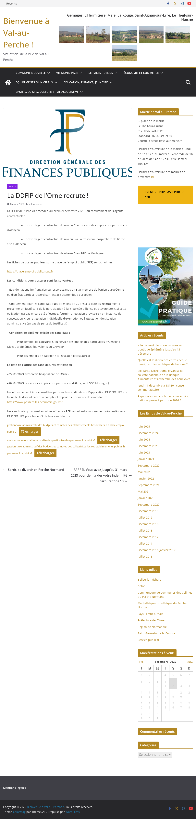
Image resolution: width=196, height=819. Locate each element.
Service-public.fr (148, 640)
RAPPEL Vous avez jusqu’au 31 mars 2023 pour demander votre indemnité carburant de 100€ (101, 475)
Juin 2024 (144, 439)
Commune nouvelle (31, 73)
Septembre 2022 (148, 465)
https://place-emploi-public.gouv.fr (30, 271)
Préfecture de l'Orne (151, 620)
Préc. (141, 662)
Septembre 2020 (148, 504)
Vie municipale (67, 73)
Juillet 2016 (145, 556)
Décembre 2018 (148, 524)
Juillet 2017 (145, 543)
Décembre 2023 (148, 446)
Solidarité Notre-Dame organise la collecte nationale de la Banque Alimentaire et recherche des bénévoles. (164, 375)
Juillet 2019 (145, 517)
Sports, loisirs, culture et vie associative (47, 92)
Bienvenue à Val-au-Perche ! (26, 32)
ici (152, 177)
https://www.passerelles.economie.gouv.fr (35, 402)
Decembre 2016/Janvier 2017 (157, 550)
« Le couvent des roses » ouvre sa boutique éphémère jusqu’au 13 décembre (160, 349)
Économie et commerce (141, 73)
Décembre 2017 (148, 537)
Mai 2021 (144, 491)
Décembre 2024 (148, 433)
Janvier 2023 (146, 459)
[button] (48, 73)
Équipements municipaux (34, 82)
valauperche (35, 204)
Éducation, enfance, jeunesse (86, 82)
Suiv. (190, 662)
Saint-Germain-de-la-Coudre (156, 633)
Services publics (101, 73)
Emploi (12, 186)
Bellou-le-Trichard (150, 579)
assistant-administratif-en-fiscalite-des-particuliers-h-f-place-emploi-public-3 (51, 440)
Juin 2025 (144, 426)
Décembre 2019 (148, 511)
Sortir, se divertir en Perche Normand (33, 470)
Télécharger (30, 431)
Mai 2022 (144, 472)
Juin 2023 (144, 452)
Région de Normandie (152, 627)
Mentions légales (14, 788)
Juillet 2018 (145, 530)
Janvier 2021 (146, 498)
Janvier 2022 (146, 478)
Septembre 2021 (148, 485)
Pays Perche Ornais (150, 614)
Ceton (141, 586)
